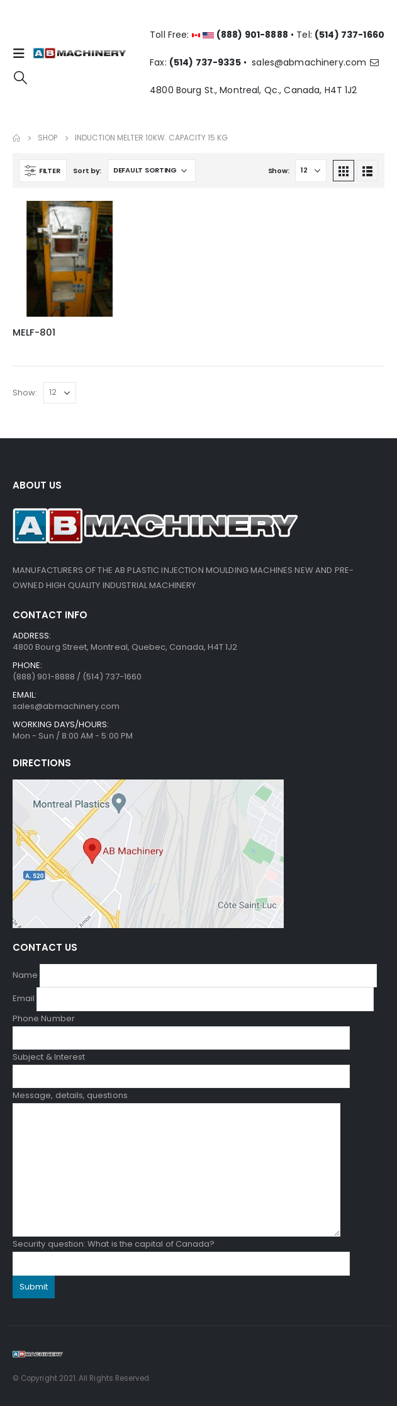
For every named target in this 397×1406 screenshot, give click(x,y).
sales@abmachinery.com (315, 62)
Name (195, 975)
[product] (70, 259)
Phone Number (181, 1027)
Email (193, 998)
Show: (278, 171)
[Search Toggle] (20, 77)
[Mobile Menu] (23, 53)
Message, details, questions (176, 1132)
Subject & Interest (181, 1066)
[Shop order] (152, 170)
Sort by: (87, 171)
